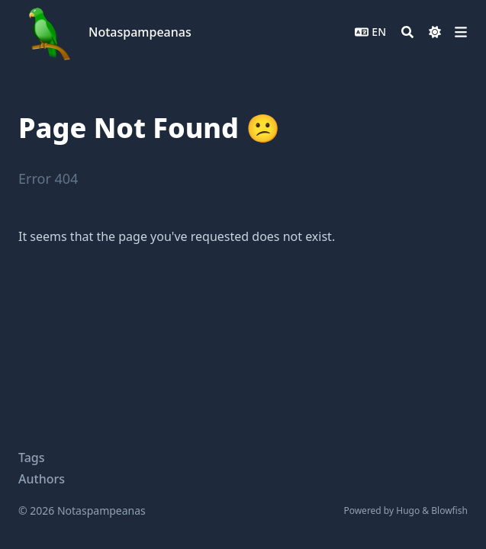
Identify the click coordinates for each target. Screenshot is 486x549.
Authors (41, 478)
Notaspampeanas (140, 32)
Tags (31, 457)
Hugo (408, 510)
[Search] (407, 32)
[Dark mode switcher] (435, 32)
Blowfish (449, 510)
